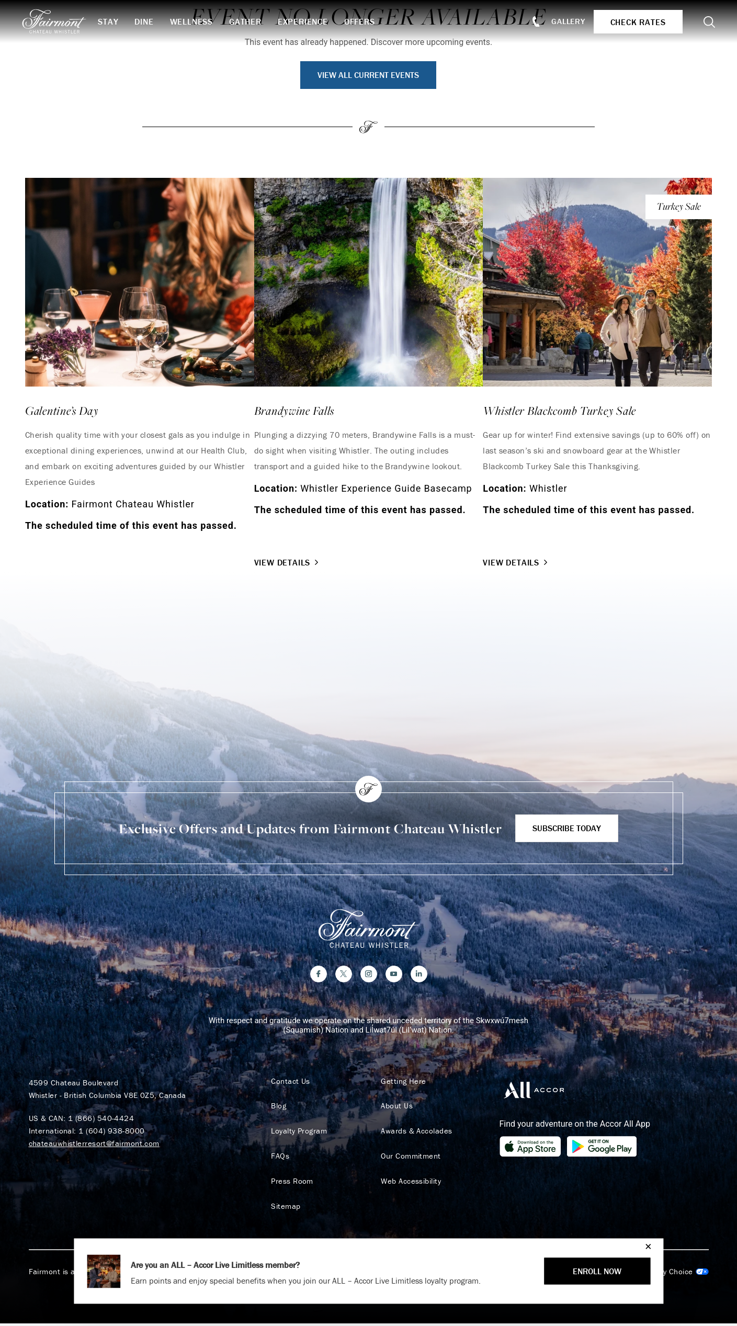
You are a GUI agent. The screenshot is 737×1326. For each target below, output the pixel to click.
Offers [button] (364, 21)
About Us (395, 1108)
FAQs (278, 1158)
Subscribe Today (566, 828)
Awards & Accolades (414, 1133)
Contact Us (289, 1082)
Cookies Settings (666, 1274)
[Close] (645, 1246)
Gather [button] (250, 21)
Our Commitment (409, 1158)
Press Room (290, 1183)
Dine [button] (149, 21)
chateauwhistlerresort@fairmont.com (94, 1145)
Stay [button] (113, 21)
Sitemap (284, 1208)
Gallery (565, 21)
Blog (277, 1108)
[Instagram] (368, 975)
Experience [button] (308, 21)
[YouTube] (393, 975)
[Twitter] (343, 975)
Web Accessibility (409, 1183)
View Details (287, 562)
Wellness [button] (196, 21)
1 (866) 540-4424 (101, 1120)
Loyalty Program (297, 1133)
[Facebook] (318, 975)
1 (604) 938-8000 (111, 1132)
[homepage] (64, 21)
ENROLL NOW (597, 1271)
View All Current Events (368, 75)
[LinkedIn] (419, 975)
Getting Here (401, 1082)
